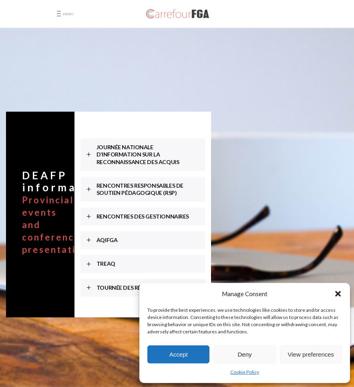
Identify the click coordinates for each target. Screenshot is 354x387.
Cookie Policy (244, 372)
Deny (244, 354)
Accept (178, 354)
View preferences (311, 354)
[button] (338, 294)
